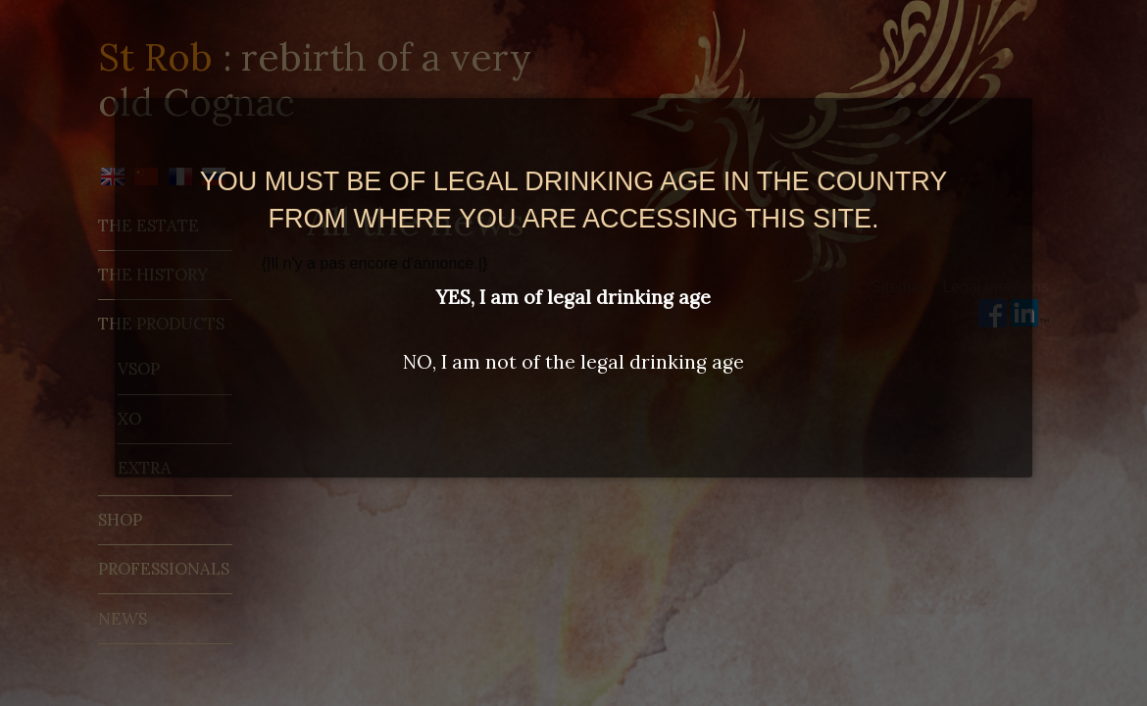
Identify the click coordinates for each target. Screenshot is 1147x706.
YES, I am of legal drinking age (573, 297)
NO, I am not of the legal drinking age (573, 362)
